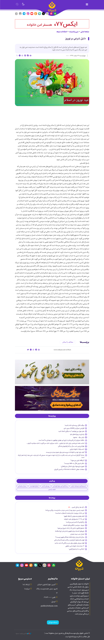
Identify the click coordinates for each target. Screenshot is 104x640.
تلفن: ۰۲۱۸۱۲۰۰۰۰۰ (49, 597)
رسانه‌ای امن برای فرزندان (60, 486)
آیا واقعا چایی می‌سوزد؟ (77, 460)
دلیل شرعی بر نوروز (75, 38)
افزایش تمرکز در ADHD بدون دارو (74, 428)
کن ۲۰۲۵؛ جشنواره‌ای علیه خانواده (74, 519)
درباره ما (27, 588)
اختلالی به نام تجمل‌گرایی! (76, 549)
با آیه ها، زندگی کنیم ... (77, 507)
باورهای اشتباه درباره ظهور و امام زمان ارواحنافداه (69, 531)
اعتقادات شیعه (61, 31)
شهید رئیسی (52, 489)
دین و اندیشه (74, 31)
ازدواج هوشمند (34, 486)
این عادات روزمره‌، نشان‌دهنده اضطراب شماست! (69, 513)
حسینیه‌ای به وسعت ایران (78, 486)
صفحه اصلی (85, 31)
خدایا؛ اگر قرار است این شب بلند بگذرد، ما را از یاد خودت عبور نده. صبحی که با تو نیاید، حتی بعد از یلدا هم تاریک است (51, 456)
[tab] (52, 416)
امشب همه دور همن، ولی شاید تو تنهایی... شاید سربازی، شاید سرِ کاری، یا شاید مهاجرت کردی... (55, 443)
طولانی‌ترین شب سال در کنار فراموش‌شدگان (71, 446)
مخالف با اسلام (68, 342)
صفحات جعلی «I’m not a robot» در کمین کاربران (69, 469)
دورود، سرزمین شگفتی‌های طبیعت (73, 525)
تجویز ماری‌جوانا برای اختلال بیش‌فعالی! (72, 466)
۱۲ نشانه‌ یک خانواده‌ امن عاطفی (74, 546)
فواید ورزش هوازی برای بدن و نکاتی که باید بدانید (69, 543)
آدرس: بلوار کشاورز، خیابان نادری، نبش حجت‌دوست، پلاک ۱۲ (47, 589)
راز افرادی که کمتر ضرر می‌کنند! (75, 522)
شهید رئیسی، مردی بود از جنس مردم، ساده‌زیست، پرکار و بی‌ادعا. (64, 510)
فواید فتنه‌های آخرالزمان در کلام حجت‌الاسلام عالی (69, 540)
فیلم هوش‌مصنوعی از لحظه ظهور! (74, 516)
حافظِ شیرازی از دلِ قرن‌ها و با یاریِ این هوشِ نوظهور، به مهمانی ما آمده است (61, 440)
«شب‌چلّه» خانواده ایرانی (77, 449)
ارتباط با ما (26, 584)
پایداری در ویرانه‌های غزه (77, 434)
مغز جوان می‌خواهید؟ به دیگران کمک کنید (71, 431)
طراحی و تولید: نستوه (23, 634)
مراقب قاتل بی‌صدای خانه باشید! (74, 425)
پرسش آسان (45, 486)
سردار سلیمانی (22, 486)
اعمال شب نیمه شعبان (77, 534)
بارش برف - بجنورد (78, 437)
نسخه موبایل (52, 622)
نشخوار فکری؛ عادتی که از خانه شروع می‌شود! (70, 528)
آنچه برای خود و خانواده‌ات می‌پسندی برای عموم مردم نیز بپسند (65, 452)
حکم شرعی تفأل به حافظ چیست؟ (74, 463)
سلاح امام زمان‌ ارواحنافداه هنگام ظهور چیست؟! (69, 537)
